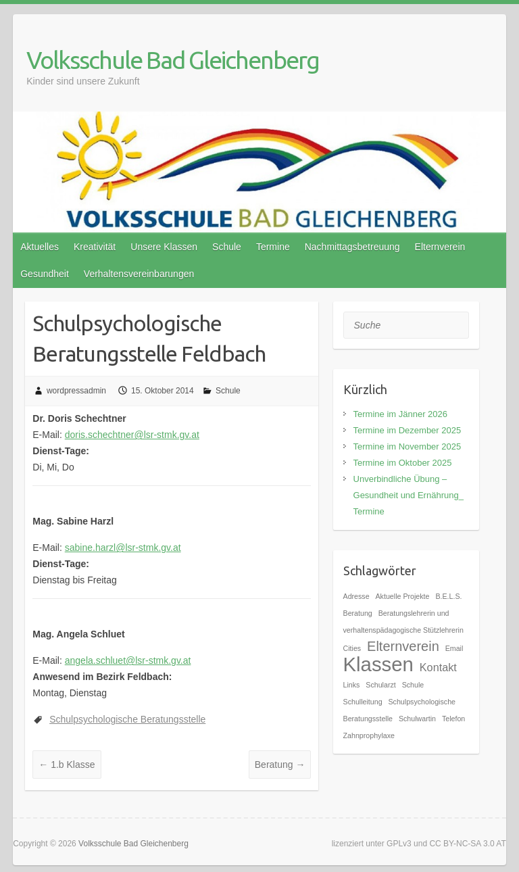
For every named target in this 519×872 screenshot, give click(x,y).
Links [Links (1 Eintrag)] (351, 685)
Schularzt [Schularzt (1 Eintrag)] (380, 685)
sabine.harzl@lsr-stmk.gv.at (123, 547)
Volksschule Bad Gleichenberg (172, 60)
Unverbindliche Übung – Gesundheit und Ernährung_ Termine (408, 495)
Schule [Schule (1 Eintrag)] (413, 685)
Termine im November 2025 (407, 446)
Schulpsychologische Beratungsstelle (127, 719)
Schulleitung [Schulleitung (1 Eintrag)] (362, 702)
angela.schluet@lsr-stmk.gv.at (128, 660)
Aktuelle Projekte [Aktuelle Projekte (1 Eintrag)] (403, 596)
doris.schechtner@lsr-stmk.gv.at (132, 434)
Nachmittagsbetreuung (352, 246)
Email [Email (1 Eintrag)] (454, 648)
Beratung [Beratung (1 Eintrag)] (357, 613)
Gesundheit (44, 273)
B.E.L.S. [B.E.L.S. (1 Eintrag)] (448, 596)
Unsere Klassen (163, 246)
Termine (273, 246)
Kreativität (95, 246)
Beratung (280, 764)
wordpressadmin (76, 390)
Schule (226, 246)
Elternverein (440, 246)
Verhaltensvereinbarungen (139, 273)
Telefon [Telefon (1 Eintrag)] (453, 718)
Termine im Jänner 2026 (400, 414)
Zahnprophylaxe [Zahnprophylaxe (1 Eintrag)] (369, 735)
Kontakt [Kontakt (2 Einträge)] (438, 667)
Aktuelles (39, 246)
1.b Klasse (67, 764)
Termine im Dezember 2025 (407, 430)
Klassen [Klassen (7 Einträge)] (378, 664)
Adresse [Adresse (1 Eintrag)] (356, 596)
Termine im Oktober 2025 (402, 463)
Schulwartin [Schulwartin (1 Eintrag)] (417, 718)
